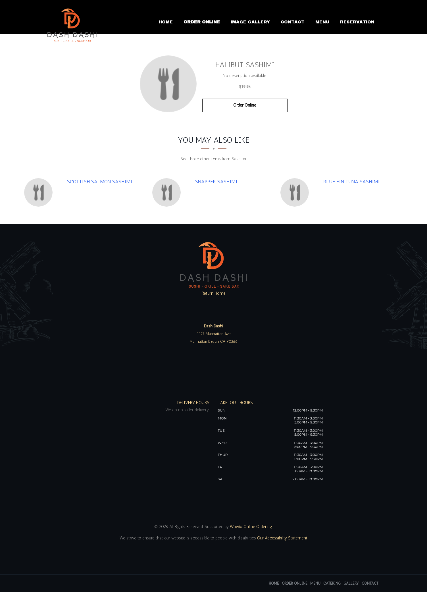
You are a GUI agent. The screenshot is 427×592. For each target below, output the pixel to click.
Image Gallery (250, 22)
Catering (332, 583)
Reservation (357, 22)
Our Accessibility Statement (281, 538)
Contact (293, 22)
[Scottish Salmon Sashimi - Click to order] (39, 192)
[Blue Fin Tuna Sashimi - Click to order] (296, 192)
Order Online (202, 22)
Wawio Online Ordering (251, 526)
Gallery (351, 583)
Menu (322, 22)
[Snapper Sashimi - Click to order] (168, 192)
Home (166, 22)
